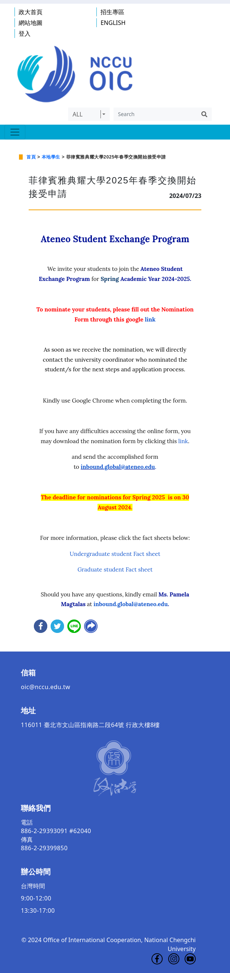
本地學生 (51, 157)
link (150, 319)
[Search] (155, 114)
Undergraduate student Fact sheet (115, 553)
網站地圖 (30, 23)
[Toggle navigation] (14, 132)
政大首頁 (30, 12)
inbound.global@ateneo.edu (118, 466)
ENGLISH (112, 23)
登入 (25, 33)
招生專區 (112, 12)
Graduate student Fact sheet (115, 569)
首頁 (31, 157)
